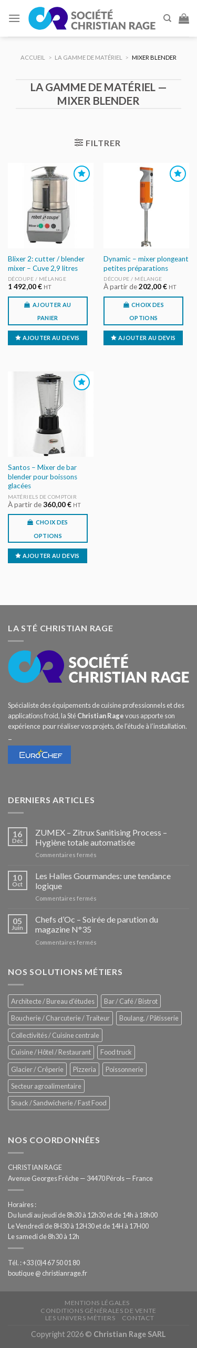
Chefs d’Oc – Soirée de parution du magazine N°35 (96, 924)
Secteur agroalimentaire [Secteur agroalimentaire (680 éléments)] (46, 1086)
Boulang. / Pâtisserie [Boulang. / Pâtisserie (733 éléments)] (149, 1018)
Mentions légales (97, 1303)
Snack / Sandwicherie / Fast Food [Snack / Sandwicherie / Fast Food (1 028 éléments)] (59, 1103)
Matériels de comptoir (42, 497)
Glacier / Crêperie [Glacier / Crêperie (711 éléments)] (37, 1069)
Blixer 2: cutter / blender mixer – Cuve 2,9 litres (46, 263)
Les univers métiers (80, 1318)
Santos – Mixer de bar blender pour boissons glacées (42, 476)
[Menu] (14, 18)
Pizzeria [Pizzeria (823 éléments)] (84, 1069)
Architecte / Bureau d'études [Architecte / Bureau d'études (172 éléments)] (53, 1001)
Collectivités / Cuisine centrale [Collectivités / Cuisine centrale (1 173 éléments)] (55, 1035)
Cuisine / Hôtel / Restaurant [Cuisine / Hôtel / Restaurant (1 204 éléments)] (51, 1052)
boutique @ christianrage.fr (47, 1273)
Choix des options (146, 311)
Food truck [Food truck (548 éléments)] (116, 1052)
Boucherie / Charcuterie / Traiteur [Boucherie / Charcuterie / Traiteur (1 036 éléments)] (60, 1018)
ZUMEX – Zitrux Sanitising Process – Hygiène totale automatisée (101, 837)
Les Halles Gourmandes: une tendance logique (103, 881)
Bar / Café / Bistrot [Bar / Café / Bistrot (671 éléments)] (131, 1001)
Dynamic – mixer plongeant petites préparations (146, 263)
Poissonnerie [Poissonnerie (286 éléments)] (124, 1069)
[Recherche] (167, 18)
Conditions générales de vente (98, 1310)
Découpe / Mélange (37, 279)
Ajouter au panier (52, 311)
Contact (138, 1318)
